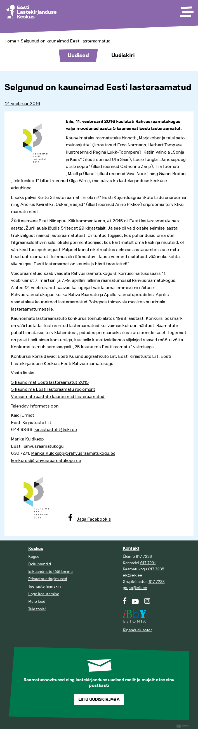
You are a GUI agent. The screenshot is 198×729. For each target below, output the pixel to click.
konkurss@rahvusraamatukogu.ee (46, 460)
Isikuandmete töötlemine (50, 571)
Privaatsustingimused (47, 578)
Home (10, 41)
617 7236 (144, 556)
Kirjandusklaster (137, 630)
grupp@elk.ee (135, 587)
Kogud (33, 556)
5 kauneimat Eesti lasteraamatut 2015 (50, 382)
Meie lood (36, 601)
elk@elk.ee (132, 575)
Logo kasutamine (43, 594)
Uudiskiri (123, 55)
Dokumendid (39, 564)
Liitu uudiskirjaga (99, 699)
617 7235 (156, 569)
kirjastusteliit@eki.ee (55, 429)
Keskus (35, 549)
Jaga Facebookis (94, 519)
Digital (182, 726)
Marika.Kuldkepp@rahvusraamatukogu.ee (73, 453)
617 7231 (148, 563)
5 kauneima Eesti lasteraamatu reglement (53, 389)
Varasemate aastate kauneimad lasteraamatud (58, 396)
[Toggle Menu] (186, 10)
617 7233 (156, 581)
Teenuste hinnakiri (44, 586)
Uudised (78, 55)
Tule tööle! (37, 609)
